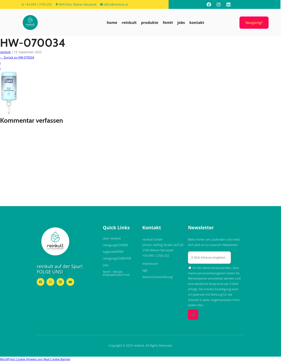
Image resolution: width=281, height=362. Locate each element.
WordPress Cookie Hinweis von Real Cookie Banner (35, 359)
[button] (30, 22)
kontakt (196, 22)
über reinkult (112, 238)
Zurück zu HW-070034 (17, 57)
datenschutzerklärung (157, 277)
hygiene (113, 252)
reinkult (129, 22)
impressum (150, 264)
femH (168, 22)
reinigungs (115, 245)
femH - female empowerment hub (116, 273)
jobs (181, 22)
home (112, 22)
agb (144, 270)
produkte (149, 22)
